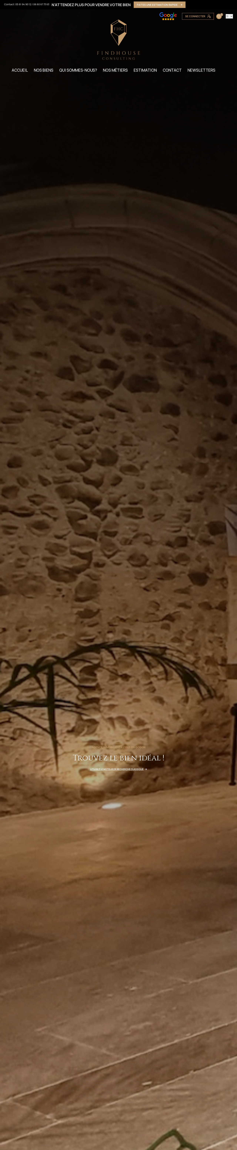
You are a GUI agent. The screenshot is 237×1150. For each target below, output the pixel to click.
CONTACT (172, 70)
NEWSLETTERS (201, 70)
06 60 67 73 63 (41, 4)
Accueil (20, 70)
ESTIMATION (145, 70)
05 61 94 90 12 (23, 4)
